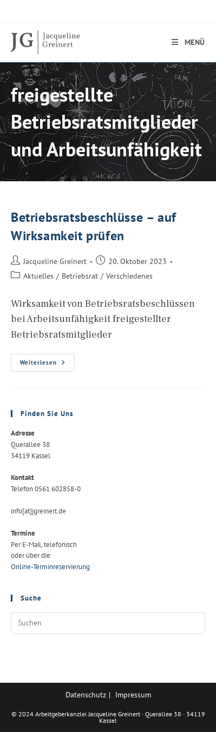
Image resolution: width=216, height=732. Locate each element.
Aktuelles (38, 276)
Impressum (133, 695)
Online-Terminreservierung (50, 566)
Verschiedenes (129, 276)
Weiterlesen (47, 365)
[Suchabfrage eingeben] (108, 623)
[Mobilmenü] (188, 42)
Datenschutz (86, 695)
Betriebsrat (80, 276)
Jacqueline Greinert (55, 261)
